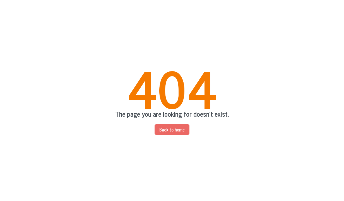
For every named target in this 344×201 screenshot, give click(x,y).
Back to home (172, 129)
